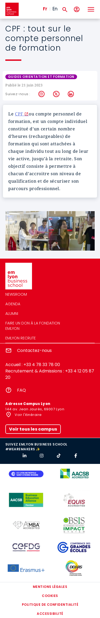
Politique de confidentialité (50, 604)
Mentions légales (50, 586)
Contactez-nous (34, 350)
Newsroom (16, 294)
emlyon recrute (20, 338)
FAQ (21, 390)
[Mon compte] (76, 9)
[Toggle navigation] (90, 9)
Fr (45, 9)
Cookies (50, 595)
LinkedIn (71, 94)
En (55, 9)
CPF (20, 114)
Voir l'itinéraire (28, 414)
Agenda (12, 304)
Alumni (11, 313)
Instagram (41, 94)
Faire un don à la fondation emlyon (32, 325)
